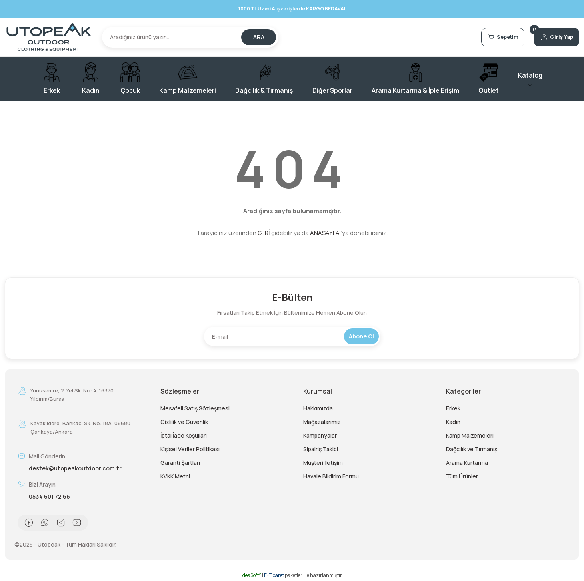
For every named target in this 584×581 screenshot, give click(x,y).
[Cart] (483, 37)
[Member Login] (550, 37)
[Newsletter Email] (292, 336)
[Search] (190, 37)
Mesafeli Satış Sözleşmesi (195, 408)
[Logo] (48, 37)
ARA (258, 37)
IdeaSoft (251, 575)
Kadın (453, 422)
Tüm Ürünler (462, 476)
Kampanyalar (320, 435)
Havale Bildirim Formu (331, 476)
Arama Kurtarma (467, 462)
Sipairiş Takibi (320, 449)
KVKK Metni (175, 476)
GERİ (264, 233)
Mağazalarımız (322, 422)
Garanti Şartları (180, 462)
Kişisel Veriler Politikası (190, 449)
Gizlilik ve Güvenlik (184, 422)
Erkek (453, 408)
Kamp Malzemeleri (470, 435)
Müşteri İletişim (323, 462)
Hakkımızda (318, 408)
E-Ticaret (274, 575)
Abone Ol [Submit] (361, 336)
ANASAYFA (325, 233)
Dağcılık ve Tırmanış (471, 449)
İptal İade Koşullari (183, 435)
